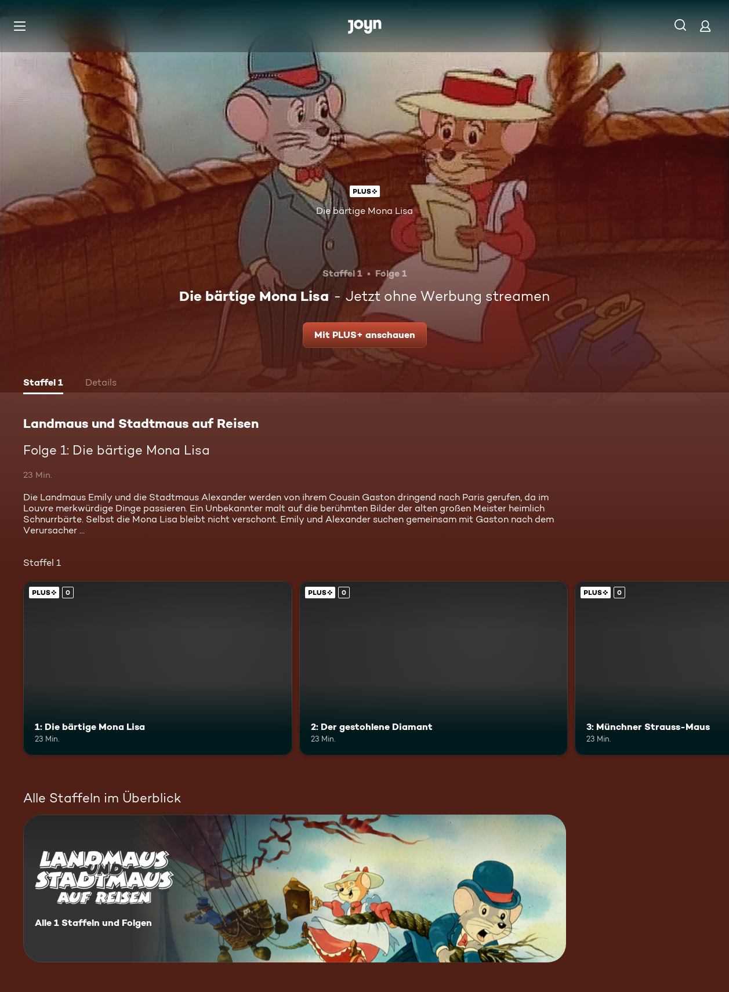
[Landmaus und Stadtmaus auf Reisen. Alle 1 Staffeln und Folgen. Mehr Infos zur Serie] (294, 888)
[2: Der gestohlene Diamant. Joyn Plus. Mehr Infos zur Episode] (433, 668)
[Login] (705, 26)
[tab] (43, 383)
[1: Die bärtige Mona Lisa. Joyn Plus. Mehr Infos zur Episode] (157, 668)
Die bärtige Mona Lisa (364, 210)
